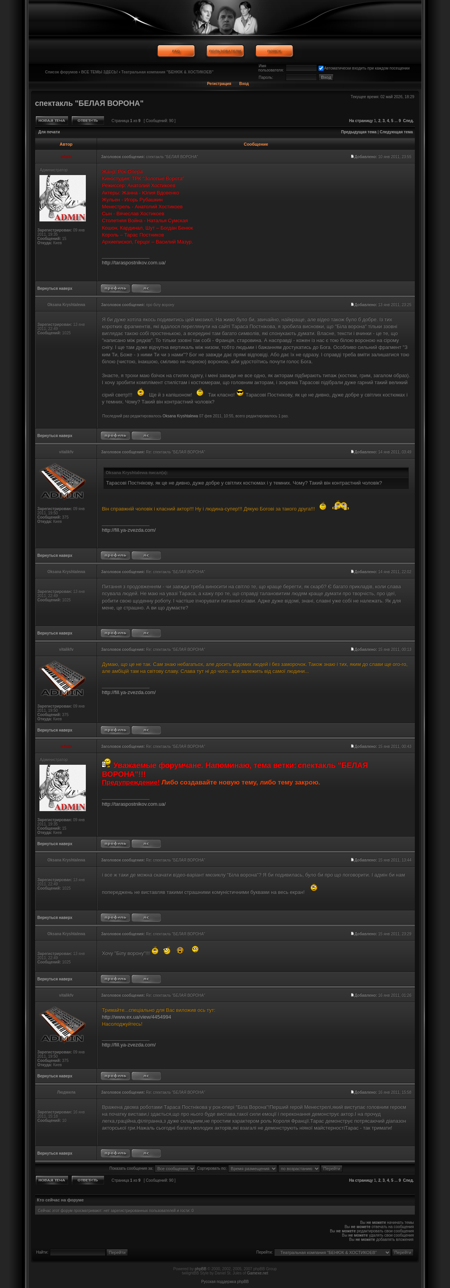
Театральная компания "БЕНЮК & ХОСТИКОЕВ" (167, 72)
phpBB (200, 1269)
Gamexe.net (257, 1273)
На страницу (361, 121)
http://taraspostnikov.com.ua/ (133, 262)
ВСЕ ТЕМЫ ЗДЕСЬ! (99, 72)
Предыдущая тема (359, 132)
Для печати (49, 132)
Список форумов (61, 72)
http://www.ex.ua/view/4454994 (136, 1017)
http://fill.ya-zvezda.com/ (128, 530)
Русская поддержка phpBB (225, 1281)
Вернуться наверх (54, 288)
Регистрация (219, 84)
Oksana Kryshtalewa (180, 416)
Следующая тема (396, 132)
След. (408, 121)
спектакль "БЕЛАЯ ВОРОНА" (89, 103)
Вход (244, 84)
